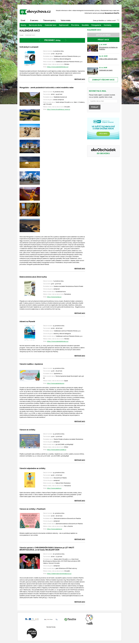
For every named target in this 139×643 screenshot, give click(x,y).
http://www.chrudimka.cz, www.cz (58, 109)
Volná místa (65, 20)
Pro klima (75, 25)
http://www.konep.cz (54, 297)
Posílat (94, 107)
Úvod (23, 20)
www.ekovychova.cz (36, 12)
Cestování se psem (106, 70)
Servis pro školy (35, 25)
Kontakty (107, 25)
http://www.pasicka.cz (54, 529)
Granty (23, 25)
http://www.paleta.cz (54, 488)
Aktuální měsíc (103, 35)
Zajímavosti (64, 25)
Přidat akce (103, 40)
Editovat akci (79, 79)
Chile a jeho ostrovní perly (108, 59)
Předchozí (39, 40)
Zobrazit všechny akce (103, 80)
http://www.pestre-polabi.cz (56, 449)
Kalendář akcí (50, 25)
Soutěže (85, 25)
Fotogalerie (96, 25)
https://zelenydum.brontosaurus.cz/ (59, 573)
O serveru (34, 20)
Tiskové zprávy (49, 20)
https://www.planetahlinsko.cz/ (58, 67)
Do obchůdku (103, 153)
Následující (65, 40)
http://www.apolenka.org (55, 383)
